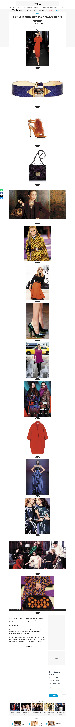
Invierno (29, 646)
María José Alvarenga (38, 23)
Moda (23, 646)
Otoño (33, 646)
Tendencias (26, 646)
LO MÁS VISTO (37, 718)
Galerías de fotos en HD (26, 714)
